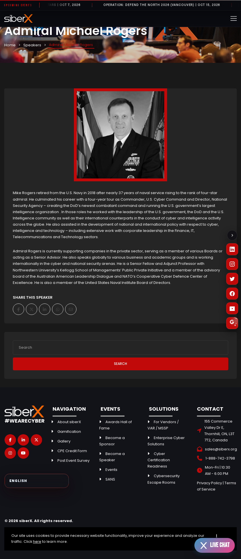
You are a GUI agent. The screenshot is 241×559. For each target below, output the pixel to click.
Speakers (32, 45)
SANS (110, 479)
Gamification (69, 431)
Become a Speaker (112, 457)
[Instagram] (232, 264)
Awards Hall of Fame (115, 425)
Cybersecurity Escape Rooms (163, 479)
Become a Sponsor (112, 441)
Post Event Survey (73, 460)
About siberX (69, 422)
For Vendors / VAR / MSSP (163, 425)
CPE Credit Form (72, 451)
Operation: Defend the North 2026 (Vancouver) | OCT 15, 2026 (165, 5)
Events (111, 469)
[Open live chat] (214, 545)
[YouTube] (232, 308)
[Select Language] (37, 481)
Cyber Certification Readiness (158, 460)
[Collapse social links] (232, 235)
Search (120, 363)
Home (10, 45)
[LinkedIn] (232, 249)
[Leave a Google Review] (232, 323)
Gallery (63, 441)
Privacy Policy (209, 483)
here (37, 541)
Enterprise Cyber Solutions (166, 441)
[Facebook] (232, 294)
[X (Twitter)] (232, 279)
